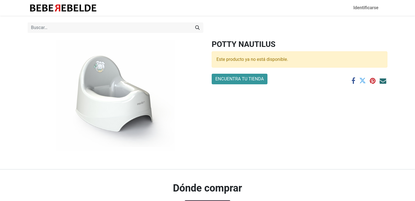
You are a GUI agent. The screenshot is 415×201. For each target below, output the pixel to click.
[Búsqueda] (197, 27)
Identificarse (365, 7)
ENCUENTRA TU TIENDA (239, 79)
